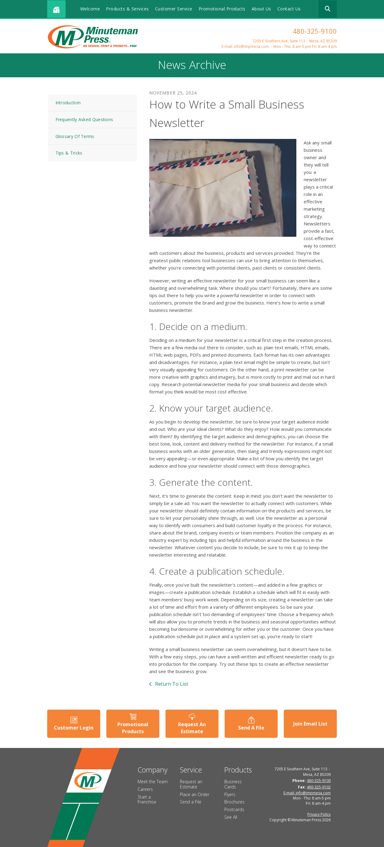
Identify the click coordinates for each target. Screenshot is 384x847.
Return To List (171, 683)
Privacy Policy (319, 814)
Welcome (90, 9)
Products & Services (127, 9)
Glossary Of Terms (74, 136)
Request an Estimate (191, 784)
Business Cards (233, 784)
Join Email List (310, 723)
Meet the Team (153, 781)
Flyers (229, 794)
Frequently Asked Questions (84, 119)
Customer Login (73, 727)
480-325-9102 (319, 787)
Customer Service (173, 9)
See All (230, 817)
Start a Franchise (147, 799)
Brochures (234, 802)
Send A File (251, 727)
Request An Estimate (192, 727)
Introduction (68, 102)
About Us (261, 9)
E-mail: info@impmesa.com (245, 46)
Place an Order (194, 794)
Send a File (190, 802)
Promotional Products (222, 9)
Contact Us (289, 9)
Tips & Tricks (68, 153)
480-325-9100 (315, 31)
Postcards (234, 809)
